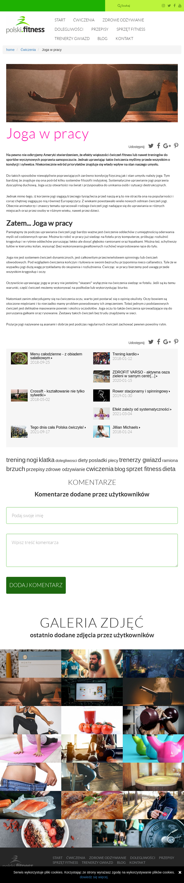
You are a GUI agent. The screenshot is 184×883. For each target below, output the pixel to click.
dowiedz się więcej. (94, 877)
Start (60, 20)
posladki (98, 460)
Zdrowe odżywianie (123, 20)
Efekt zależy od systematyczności (141, 409)
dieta (169, 469)
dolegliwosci (66, 460)
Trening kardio (125, 354)
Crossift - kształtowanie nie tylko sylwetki (57, 393)
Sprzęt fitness (131, 29)
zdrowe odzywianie (65, 469)
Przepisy (99, 29)
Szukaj (125, 5)
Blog (102, 39)
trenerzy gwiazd (140, 459)
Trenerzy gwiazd (72, 39)
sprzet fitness (143, 469)
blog (119, 469)
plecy (113, 460)
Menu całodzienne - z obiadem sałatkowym (56, 356)
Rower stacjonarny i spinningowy (141, 391)
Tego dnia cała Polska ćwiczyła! (58, 427)
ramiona (170, 460)
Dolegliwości (69, 29)
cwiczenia (99, 468)
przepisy (35, 469)
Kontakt (124, 39)
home (10, 50)
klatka (47, 459)
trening (16, 459)
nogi (32, 459)
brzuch (15, 468)
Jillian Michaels (126, 427)
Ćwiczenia (83, 20)
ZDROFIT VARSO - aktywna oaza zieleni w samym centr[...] (141, 374)
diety (83, 460)
